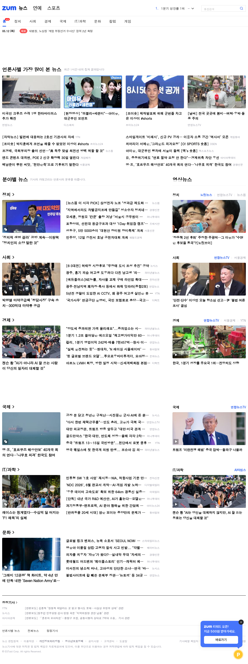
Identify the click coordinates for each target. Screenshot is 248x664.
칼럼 (112, 21)
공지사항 (93, 641)
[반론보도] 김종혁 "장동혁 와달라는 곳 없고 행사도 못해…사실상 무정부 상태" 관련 (74, 608)
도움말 (123, 641)
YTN (243, 320)
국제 (63, 21)
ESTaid (9, 651)
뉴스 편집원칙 (10, 641)
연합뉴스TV (194, 125)
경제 (47, 21)
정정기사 (8, 602)
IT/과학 (80, 21)
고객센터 (109, 641)
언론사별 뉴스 (11, 631)
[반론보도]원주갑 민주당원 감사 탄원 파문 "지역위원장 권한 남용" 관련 (67, 613)
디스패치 (69, 125)
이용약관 (29, 641)
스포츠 (53, 8)
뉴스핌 (241, 195)
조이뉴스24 (132, 125)
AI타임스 (240, 470)
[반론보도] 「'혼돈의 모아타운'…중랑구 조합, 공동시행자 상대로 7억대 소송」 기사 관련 (77, 618)
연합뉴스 (7, 125)
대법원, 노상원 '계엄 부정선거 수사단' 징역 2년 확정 (61, 31)
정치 (17, 21)
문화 (97, 21)
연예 (37, 8)
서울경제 (240, 257)
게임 (127, 21)
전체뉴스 (33, 631)
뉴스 (23, 8)
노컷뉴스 (206, 195)
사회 (32, 21)
